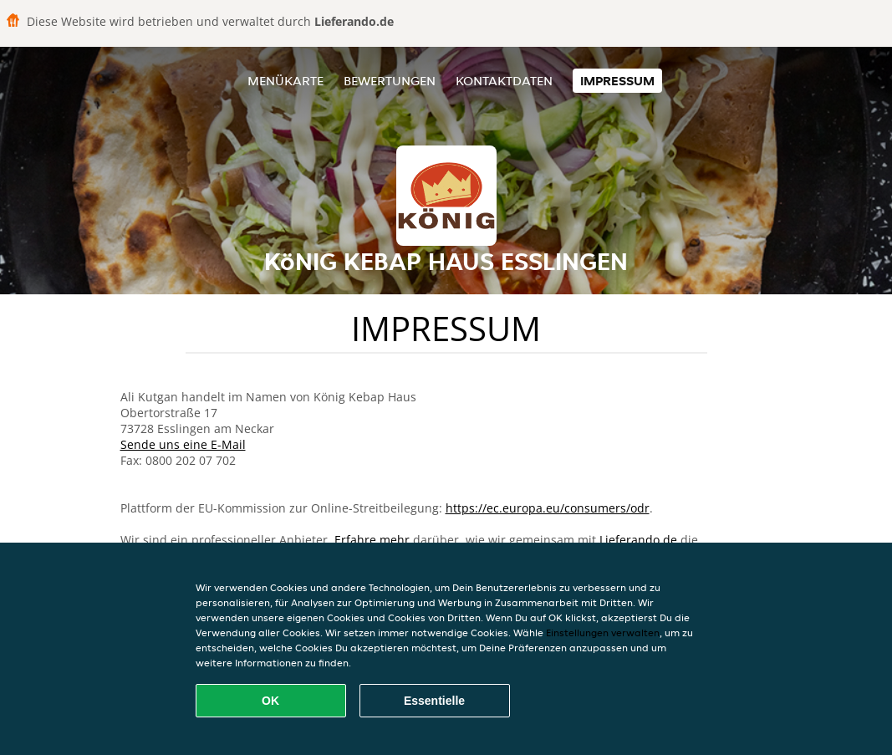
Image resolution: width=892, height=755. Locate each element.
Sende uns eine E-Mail (183, 444)
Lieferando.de (638, 540)
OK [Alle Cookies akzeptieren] (270, 700)
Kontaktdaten (504, 80)
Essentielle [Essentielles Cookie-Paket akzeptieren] (434, 700)
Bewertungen (390, 80)
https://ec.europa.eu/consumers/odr (548, 508)
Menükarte (285, 80)
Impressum (617, 80)
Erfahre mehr (372, 540)
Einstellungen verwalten (603, 632)
